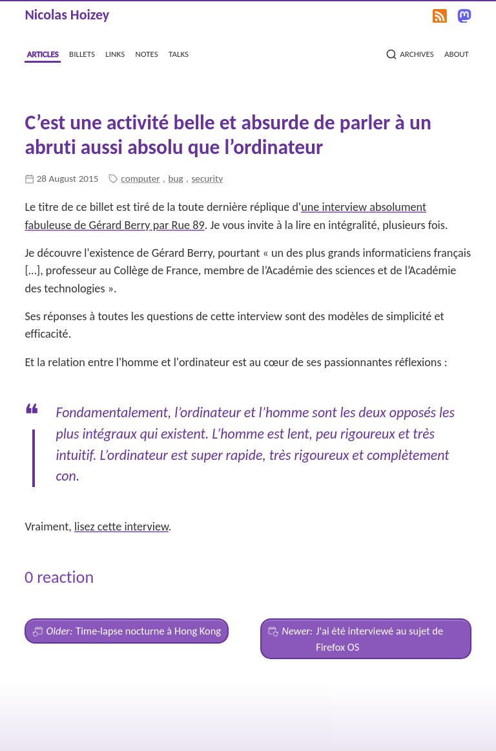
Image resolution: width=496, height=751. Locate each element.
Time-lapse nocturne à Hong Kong (126, 631)
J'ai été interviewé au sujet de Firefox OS (355, 638)
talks (179, 53)
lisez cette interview (121, 526)
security (207, 178)
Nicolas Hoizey (67, 14)
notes (147, 53)
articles (43, 53)
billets (82, 53)
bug (175, 178)
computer (140, 178)
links (115, 53)
